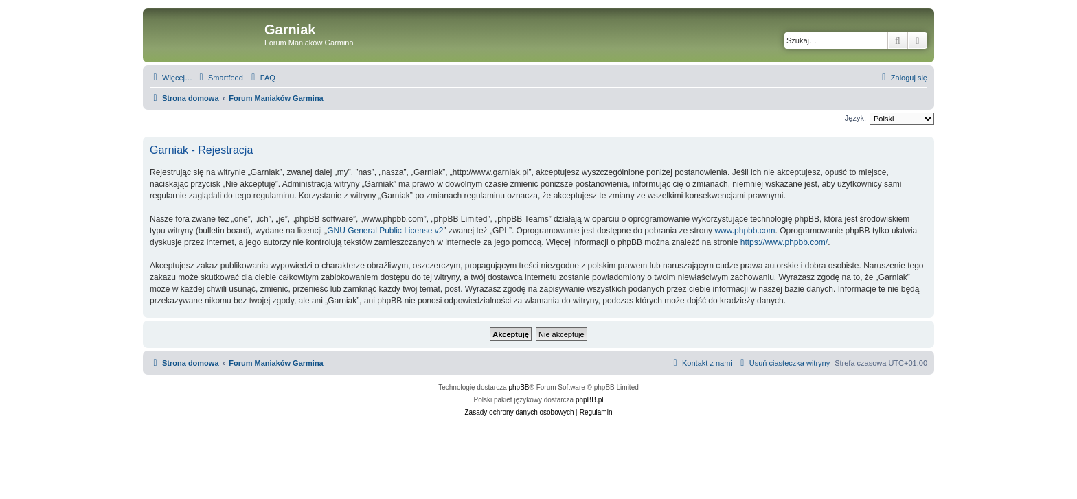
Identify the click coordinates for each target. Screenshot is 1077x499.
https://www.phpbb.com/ (784, 242)
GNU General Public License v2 (385, 230)
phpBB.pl (590, 400)
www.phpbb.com (744, 230)
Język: (855, 118)
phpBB (519, 387)
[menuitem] (219, 77)
